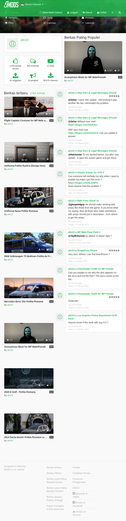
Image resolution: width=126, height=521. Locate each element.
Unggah (72, 12)
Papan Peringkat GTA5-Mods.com (55, 508)
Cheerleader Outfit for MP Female (95, 269)
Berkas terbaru (54, 467)
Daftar (102, 12)
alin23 (24, 40)
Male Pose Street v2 (88, 200)
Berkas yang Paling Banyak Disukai (57, 480)
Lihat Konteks (75, 107)
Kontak (76, 467)
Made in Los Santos (14, 469)
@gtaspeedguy (76, 204)
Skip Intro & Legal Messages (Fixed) (97, 92)
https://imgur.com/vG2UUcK (83, 133)
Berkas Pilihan (54, 473)
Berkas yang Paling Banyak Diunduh (57, 489)
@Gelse (72, 100)
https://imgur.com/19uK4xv (83, 124)
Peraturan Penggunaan (79, 480)
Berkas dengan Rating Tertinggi (55, 498)
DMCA (76, 488)
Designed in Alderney (15, 466)
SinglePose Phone (87, 250)
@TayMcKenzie (76, 236)
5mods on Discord (79, 513)
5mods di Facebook (79, 504)
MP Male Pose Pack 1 (88, 232)
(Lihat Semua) (37, 93)
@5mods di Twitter (80, 495)
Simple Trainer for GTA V (90, 172)
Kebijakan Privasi (81, 473)
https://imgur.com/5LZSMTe (83, 182)
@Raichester (75, 154)
